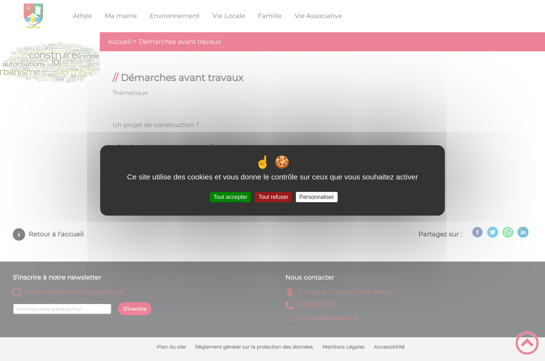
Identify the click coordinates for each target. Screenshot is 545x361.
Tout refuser (273, 197)
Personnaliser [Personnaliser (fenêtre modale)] (316, 197)
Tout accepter (230, 197)
